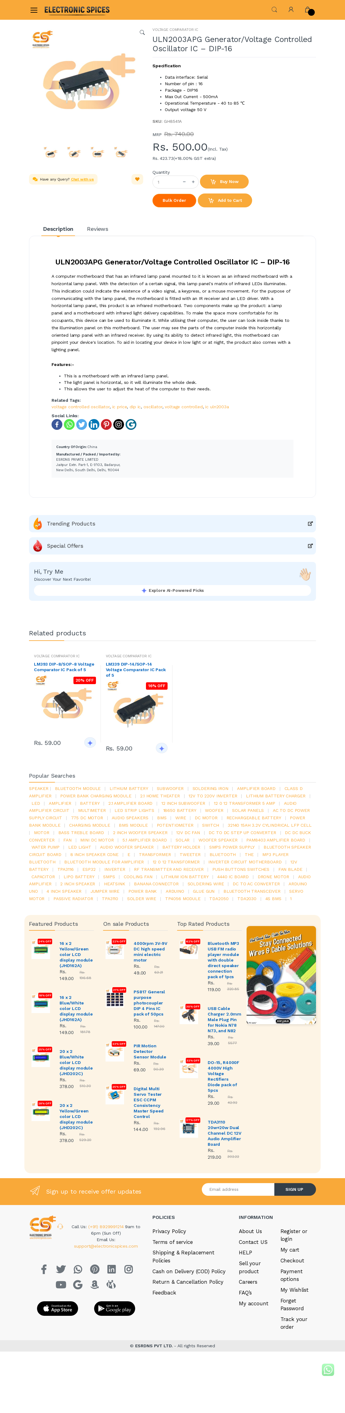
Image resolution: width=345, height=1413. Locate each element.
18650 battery (179, 810)
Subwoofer (170, 788)
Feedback (164, 1293)
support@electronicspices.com (106, 1246)
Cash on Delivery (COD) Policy (189, 1271)
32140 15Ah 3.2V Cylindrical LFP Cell (270, 825)
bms (162, 817)
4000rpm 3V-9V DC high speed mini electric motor (150, 951)
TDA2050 (218, 898)
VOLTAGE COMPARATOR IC (175, 29)
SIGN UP (294, 1189)
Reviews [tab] (97, 229)
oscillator (152, 406)
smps (109, 876)
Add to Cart (225, 201)
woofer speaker (218, 839)
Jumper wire (104, 891)
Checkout (292, 1260)
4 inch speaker (64, 891)
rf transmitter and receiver (168, 869)
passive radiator (73, 898)
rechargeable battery (254, 817)
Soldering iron (210, 788)
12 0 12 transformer (176, 861)
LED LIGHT (79, 847)
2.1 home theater (160, 795)
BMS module (133, 825)
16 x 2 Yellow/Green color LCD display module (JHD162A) (76, 954)
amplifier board (256, 788)
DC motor (206, 817)
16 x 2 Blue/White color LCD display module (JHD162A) (76, 1008)
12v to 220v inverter (213, 795)
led (35, 803)
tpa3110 (110, 898)
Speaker (38, 788)
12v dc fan (188, 832)
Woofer (214, 810)
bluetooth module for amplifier (104, 861)
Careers (248, 1282)
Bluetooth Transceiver (252, 891)
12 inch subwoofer (183, 803)
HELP (245, 1252)
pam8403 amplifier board (275, 839)
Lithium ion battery (184, 876)
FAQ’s (245, 1293)
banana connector (156, 883)
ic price (119, 406)
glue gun (203, 891)
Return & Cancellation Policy (187, 1282)
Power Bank (142, 891)
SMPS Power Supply (232, 847)
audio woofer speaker (126, 847)
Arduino (175, 891)
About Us (250, 1231)
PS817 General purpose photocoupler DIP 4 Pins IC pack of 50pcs (149, 1002)
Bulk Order (174, 200)
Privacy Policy (169, 1231)
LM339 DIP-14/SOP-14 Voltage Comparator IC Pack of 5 (136, 670)
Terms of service (172, 1242)
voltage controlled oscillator (81, 406)
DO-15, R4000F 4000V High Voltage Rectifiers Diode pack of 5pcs (223, 1076)
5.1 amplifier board (145, 839)
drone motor (273, 876)
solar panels (248, 810)
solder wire (141, 898)
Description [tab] (58, 229)
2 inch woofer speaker (140, 832)
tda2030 (246, 898)
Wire (180, 817)
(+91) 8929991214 (106, 1226)
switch (210, 825)
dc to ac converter (256, 883)
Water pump (45, 847)
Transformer (155, 854)
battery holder (181, 847)
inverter (114, 869)
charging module (89, 825)
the (249, 854)
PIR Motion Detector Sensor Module (150, 1051)
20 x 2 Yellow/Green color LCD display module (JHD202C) (76, 1116)
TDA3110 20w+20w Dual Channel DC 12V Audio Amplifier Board (224, 1133)
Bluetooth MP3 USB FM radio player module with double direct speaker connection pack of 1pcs (223, 960)
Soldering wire (206, 883)
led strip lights (134, 810)
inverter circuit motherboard (244, 861)
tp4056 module (183, 898)
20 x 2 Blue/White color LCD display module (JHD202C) (76, 1062)
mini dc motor (97, 839)
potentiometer (175, 825)
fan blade (290, 869)
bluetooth (223, 854)
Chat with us (82, 179)
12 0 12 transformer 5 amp (244, 803)
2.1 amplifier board (130, 803)
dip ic (135, 406)
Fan (67, 839)
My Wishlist (295, 1290)
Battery (89, 803)
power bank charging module (95, 795)
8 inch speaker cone (94, 854)
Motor (41, 832)
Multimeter (92, 810)
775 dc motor (87, 817)
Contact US (253, 1242)
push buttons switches (240, 869)
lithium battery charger (276, 795)
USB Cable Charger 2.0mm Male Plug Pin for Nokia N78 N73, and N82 (224, 1019)
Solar (182, 839)
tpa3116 (65, 869)
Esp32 (88, 869)
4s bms (273, 898)
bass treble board (81, 832)
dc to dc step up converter (242, 832)
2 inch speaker (77, 883)
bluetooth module (78, 788)
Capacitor (43, 876)
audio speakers (130, 817)
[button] (274, 9)
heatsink (114, 883)
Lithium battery (129, 788)
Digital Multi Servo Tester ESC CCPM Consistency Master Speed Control (149, 1102)
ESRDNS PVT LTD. (154, 1345)
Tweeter (190, 854)
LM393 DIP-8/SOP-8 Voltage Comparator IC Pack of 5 (64, 667)
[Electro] (59, 9)
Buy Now (224, 182)
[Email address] (238, 1189)
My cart (290, 1250)
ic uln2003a (217, 406)
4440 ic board (233, 876)
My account (253, 1303)
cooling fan (138, 876)
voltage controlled (183, 406)
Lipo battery (79, 876)
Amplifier (60, 803)
